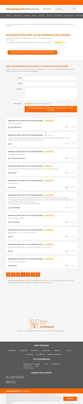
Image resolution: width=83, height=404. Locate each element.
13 (8, 274)
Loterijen (41, 15)
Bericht (19, 89)
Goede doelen (18, 15)
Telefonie (49, 15)
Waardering (18, 104)
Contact (68, 350)
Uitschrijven (29, 354)
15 (18, 274)
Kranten (26, 15)
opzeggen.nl (23, 9)
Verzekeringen (69, 15)
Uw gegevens (40, 354)
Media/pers (35, 350)
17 (28, 274)
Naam (20, 78)
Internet (8, 15)
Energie (34, 15)
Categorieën (12, 350)
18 (33, 274)
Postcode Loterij (37, 365)
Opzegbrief (23, 350)
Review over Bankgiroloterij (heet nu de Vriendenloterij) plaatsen (50, 109)
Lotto (46, 364)
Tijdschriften (58, 15)
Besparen (47, 9)
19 (38, 274)
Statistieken (46, 350)
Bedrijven (57, 350)
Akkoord (70, 398)
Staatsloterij (55, 364)
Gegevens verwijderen (54, 354)
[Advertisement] (42, 301)
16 (23, 274)
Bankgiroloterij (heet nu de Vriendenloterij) (25, 280)
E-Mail (19, 83)
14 (13, 274)
